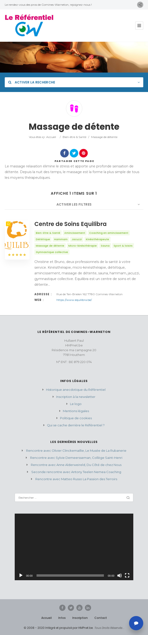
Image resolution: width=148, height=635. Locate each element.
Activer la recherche (31, 82)
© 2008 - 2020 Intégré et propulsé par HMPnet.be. (58, 628)
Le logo (76, 404)
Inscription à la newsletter (75, 397)
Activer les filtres (74, 204)
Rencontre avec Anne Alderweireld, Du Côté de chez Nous (76, 465)
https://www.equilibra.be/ (74, 300)
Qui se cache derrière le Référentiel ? (76, 425)
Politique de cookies (76, 418)
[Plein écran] (127, 575)
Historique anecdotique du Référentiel (76, 389)
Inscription (80, 618)
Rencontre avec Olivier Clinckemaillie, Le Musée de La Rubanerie (76, 450)
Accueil (51, 137)
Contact (100, 618)
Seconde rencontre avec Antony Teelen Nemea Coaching (76, 472)
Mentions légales (76, 411)
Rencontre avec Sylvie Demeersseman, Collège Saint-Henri (76, 458)
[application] (74, 547)
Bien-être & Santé (74, 137)
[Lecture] (20, 575)
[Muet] (119, 575)
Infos (62, 618)
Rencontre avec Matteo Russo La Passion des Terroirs (76, 479)
